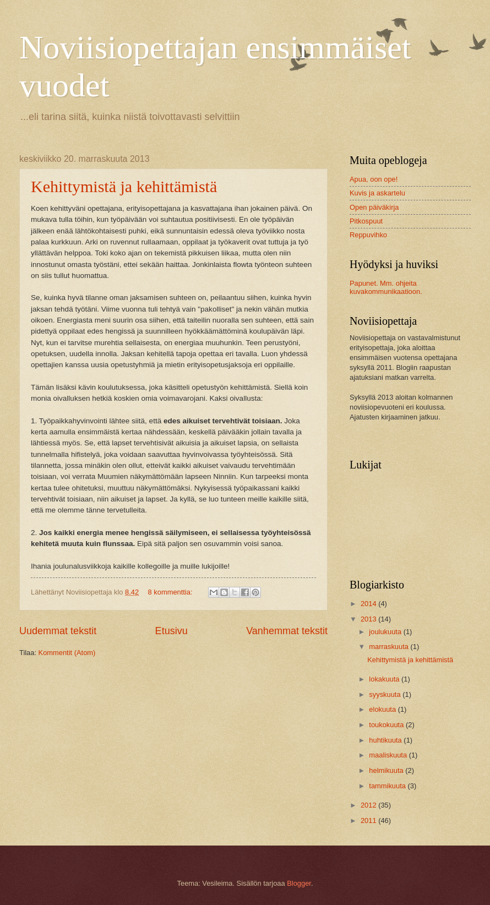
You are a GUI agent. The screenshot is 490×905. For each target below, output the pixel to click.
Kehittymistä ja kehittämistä (124, 186)
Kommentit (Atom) (67, 652)
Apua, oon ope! (374, 179)
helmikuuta (387, 770)
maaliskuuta (389, 755)
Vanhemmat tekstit (287, 630)
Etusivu (171, 630)
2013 (369, 619)
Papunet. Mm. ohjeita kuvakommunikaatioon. (386, 287)
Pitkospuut (366, 221)
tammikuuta (388, 786)
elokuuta (383, 709)
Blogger (299, 883)
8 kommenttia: (171, 592)
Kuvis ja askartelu (377, 193)
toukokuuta (387, 725)
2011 (369, 820)
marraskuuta (389, 646)
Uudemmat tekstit (57, 630)
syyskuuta (385, 694)
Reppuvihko (368, 235)
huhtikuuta (386, 740)
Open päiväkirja (374, 207)
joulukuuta (386, 632)
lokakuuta (385, 679)
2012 (369, 805)
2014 (369, 603)
